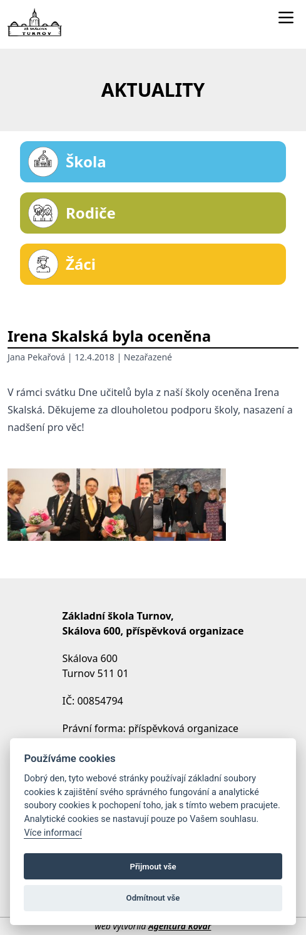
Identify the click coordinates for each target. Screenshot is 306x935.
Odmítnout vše (153, 898)
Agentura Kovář (179, 926)
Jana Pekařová (36, 357)
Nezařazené (148, 357)
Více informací (53, 833)
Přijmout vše (153, 866)
